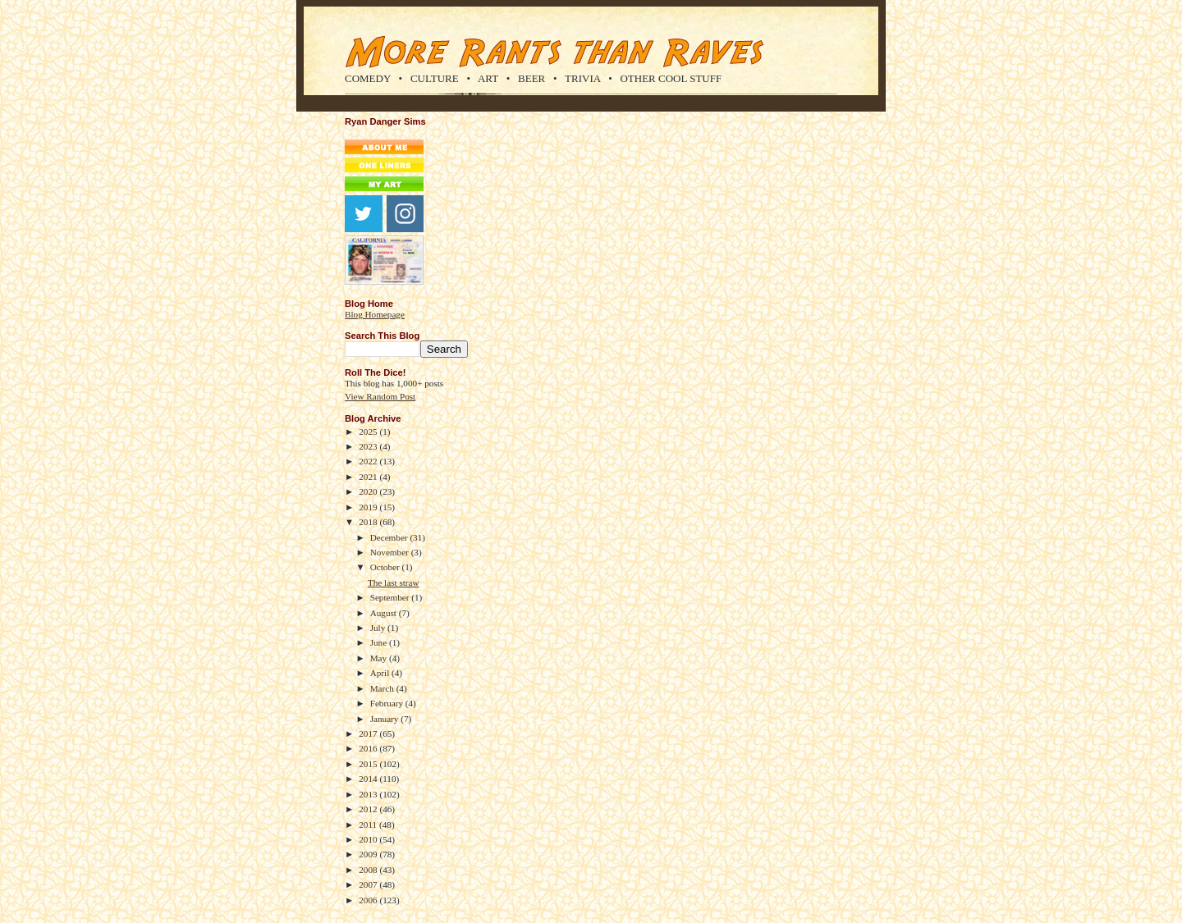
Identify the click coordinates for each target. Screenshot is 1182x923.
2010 (369, 839)
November (390, 552)
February (387, 703)
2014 (369, 779)
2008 (369, 870)
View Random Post (380, 396)
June (379, 642)
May (379, 658)
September (391, 597)
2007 (369, 884)
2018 (369, 522)
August (384, 613)
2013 (369, 794)
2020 (369, 491)
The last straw (393, 582)
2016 (369, 748)
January (385, 719)
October (386, 567)
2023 (369, 446)
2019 (369, 507)
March (383, 688)
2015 (369, 764)
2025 (369, 431)
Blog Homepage (375, 314)
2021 (369, 477)
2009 (369, 854)
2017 (369, 733)
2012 (369, 809)
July (378, 628)
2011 (369, 824)
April (381, 673)
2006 (369, 900)
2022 (369, 461)
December (390, 537)
